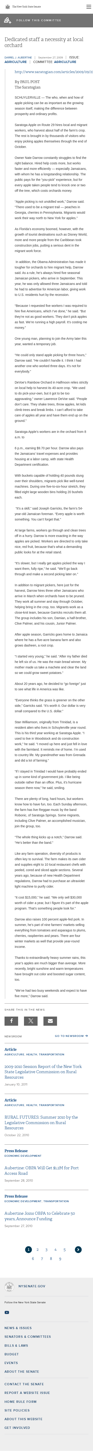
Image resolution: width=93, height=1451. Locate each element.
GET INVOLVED (17, 1428)
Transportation (51, 1054)
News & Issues (18, 1328)
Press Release (16, 1151)
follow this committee (39, 20)
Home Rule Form (21, 1402)
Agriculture (16, 62)
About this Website (24, 1419)
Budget (12, 1354)
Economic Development (23, 1156)
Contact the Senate (24, 1384)
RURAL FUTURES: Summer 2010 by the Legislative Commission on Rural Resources (41, 1123)
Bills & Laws (16, 1345)
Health (31, 1054)
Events (11, 1363)
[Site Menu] (88, 7)
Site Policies (17, 1410)
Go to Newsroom (69, 1036)
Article (11, 1049)
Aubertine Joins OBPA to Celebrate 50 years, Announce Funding (40, 1216)
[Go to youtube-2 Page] (7, 1312)
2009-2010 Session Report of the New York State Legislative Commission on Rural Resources (43, 1072)
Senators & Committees (28, 1336)
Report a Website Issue (27, 1393)
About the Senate (22, 1371)
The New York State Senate (26, 7)
